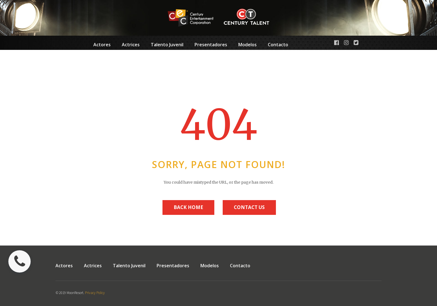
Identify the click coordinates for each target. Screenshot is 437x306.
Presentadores (211, 46)
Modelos (247, 46)
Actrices (131, 45)
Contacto (278, 45)
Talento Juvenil (167, 46)
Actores (102, 45)
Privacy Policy (95, 292)
